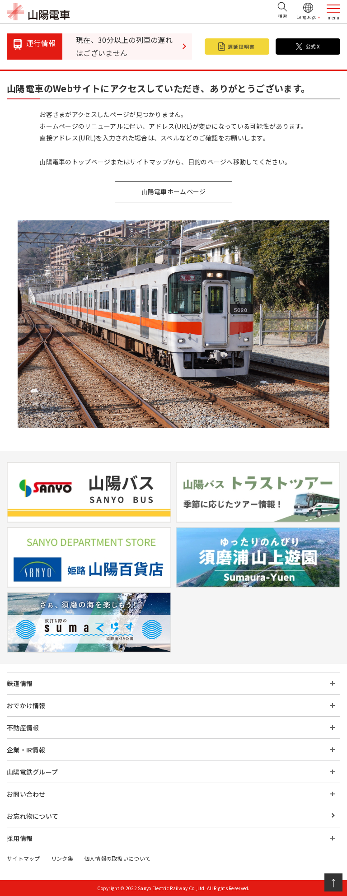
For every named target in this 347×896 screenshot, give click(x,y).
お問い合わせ (26, 793)
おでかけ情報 (26, 705)
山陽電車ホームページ (173, 191)
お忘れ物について (32, 816)
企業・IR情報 (26, 749)
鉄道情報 (20, 683)
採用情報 (20, 838)
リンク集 (62, 858)
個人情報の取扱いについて (117, 858)
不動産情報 (23, 727)
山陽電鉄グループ (32, 771)
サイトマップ (23, 858)
